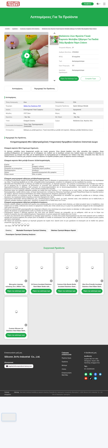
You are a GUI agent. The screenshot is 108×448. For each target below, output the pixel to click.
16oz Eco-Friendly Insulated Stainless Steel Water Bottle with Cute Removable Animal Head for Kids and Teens (92, 286)
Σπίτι (7, 29)
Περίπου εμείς (66, 358)
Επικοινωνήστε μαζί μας (67, 374)
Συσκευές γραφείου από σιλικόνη (29, 29)
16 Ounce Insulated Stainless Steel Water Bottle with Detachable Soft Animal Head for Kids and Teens (41, 286)
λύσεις (64, 369)
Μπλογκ (64, 365)
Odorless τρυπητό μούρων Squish (63, 230)
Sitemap (16, 392)
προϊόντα (15, 29)
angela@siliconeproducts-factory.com (19, 366)
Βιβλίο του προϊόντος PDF (32, 106)
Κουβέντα (87, 4)
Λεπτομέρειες (17, 89)
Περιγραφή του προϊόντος (44, 89)
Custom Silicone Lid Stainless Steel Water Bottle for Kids (16, 330)
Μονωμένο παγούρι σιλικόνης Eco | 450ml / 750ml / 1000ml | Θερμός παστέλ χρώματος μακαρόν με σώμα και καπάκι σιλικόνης (16, 286)
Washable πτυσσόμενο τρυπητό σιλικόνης (31, 230)
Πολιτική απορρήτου (7, 393)
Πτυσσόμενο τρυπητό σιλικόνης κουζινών (20, 234)
